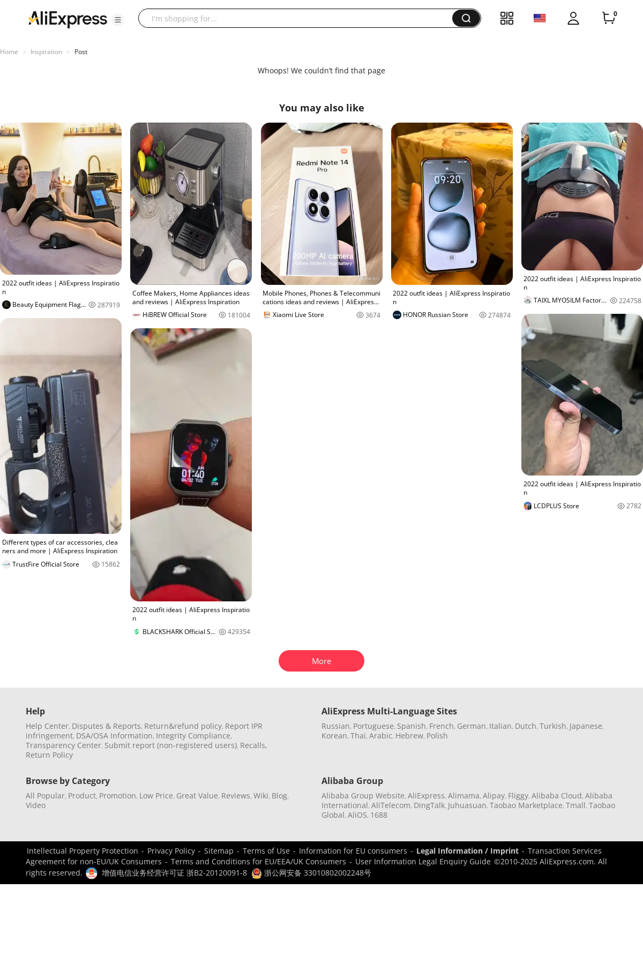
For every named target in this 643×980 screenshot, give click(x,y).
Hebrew (409, 735)
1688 (378, 815)
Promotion (117, 795)
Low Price (156, 795)
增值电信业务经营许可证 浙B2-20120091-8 (174, 873)
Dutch (525, 726)
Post (80, 51)
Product (82, 795)
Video (36, 805)
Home (9, 51)
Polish (437, 735)
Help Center (47, 726)
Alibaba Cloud (557, 795)
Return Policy (49, 755)
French (441, 726)
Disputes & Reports (106, 726)
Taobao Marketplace (526, 805)
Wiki (260, 795)
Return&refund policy (183, 726)
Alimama (464, 795)
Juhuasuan (467, 805)
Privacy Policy (171, 851)
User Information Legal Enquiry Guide (423, 861)
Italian (500, 726)
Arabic (380, 735)
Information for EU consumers (353, 851)
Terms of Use (266, 851)
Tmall (576, 805)
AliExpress (426, 795)
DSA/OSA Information (114, 735)
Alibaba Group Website (363, 795)
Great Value (197, 795)
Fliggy (518, 795)
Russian (336, 726)
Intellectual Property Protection (82, 851)
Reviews (235, 795)
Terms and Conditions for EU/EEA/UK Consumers (258, 861)
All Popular (45, 795)
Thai (358, 735)
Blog (279, 795)
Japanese (586, 726)
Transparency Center (63, 745)
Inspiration (46, 51)
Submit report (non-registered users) (170, 745)
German (471, 726)
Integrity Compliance (193, 735)
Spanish (411, 726)
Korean (334, 735)
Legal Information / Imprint (467, 851)
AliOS (357, 815)
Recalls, (253, 745)
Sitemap (219, 851)
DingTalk (429, 805)
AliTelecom (390, 805)
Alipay (494, 795)
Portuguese (373, 726)
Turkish (553, 726)
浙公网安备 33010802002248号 (311, 873)
